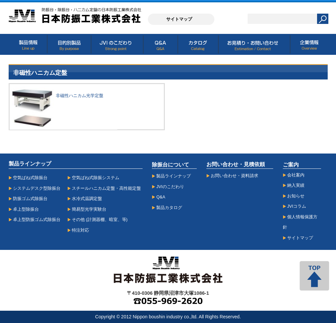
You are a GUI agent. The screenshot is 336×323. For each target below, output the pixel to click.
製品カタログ (169, 207)
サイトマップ (300, 238)
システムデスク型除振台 (36, 188)
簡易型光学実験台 (89, 209)
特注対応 (80, 230)
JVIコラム (296, 206)
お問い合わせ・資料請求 (234, 175)
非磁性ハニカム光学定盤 (79, 95)
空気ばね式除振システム (95, 177)
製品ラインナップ (173, 176)
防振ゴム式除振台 (30, 198)
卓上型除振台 (26, 209)
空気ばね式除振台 (30, 177)
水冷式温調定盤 (87, 198)
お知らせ (295, 196)
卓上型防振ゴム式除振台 (36, 219)
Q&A (160, 197)
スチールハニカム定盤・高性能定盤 (106, 188)
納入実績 (295, 185)
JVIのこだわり (170, 186)
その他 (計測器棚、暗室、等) (100, 219)
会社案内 (295, 175)
